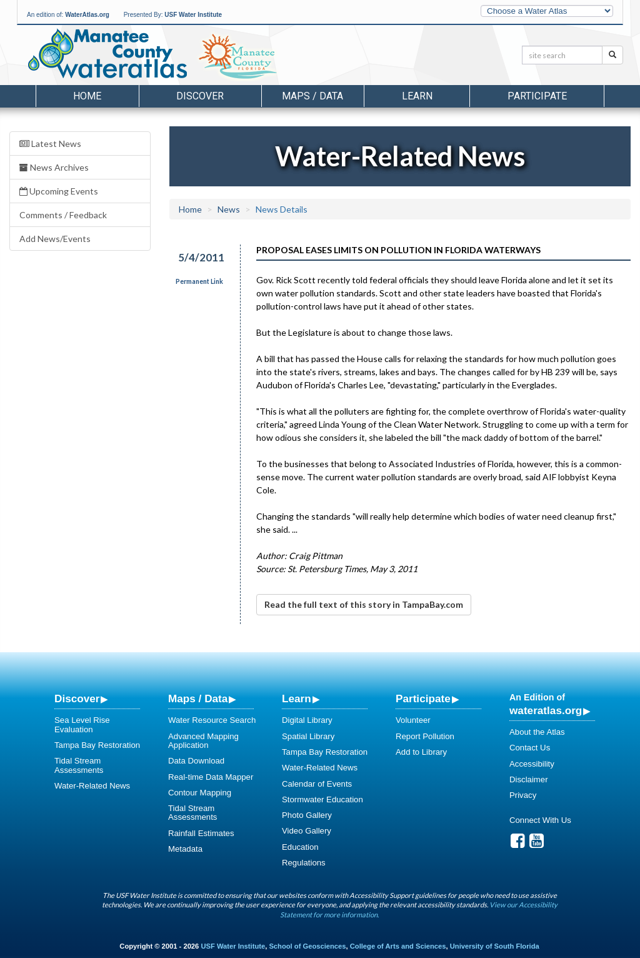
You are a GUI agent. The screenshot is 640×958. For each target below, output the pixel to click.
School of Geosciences (307, 946)
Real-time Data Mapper (210, 777)
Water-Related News (92, 785)
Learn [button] (417, 96)
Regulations (304, 862)
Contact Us (529, 747)
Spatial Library (308, 736)
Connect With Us (540, 820)
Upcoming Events (58, 191)
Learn (296, 698)
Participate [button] (537, 96)
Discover (76, 698)
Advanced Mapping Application (203, 741)
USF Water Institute (193, 14)
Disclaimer (528, 779)
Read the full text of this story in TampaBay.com (363, 604)
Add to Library (421, 752)
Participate (423, 698)
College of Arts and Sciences (398, 946)
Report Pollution (425, 736)
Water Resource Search (212, 720)
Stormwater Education (322, 799)
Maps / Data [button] (312, 96)
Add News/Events (55, 238)
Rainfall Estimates (201, 833)
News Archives (54, 167)
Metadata (185, 849)
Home (87, 96)
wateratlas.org (545, 710)
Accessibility (531, 764)
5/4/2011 (201, 257)
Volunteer (413, 720)
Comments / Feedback (63, 214)
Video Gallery (306, 830)
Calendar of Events (317, 784)
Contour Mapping (199, 792)
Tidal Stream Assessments (78, 765)
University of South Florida (494, 946)
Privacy (522, 795)
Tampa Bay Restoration (97, 745)
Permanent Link (199, 281)
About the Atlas (537, 732)
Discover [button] (200, 96)
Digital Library (307, 720)
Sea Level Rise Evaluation (82, 724)
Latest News (50, 143)
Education (300, 847)
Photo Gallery (307, 815)
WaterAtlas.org (87, 14)
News (229, 209)
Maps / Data (198, 698)
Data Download (196, 760)
